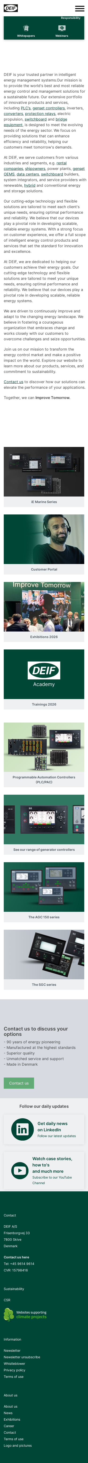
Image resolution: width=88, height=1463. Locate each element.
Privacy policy (14, 1370)
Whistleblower (14, 1363)
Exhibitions (12, 1419)
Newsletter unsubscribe (22, 1357)
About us (10, 1406)
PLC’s (26, 108)
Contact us (13, 381)
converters (13, 113)
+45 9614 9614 (22, 1264)
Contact (10, 1432)
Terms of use (13, 1377)
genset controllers (49, 108)
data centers (28, 174)
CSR (7, 1300)
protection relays (40, 113)
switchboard (36, 119)
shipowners (35, 168)
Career (9, 1426)
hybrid (29, 185)
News (8, 1413)
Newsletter (12, 1350)
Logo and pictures (18, 1445)
